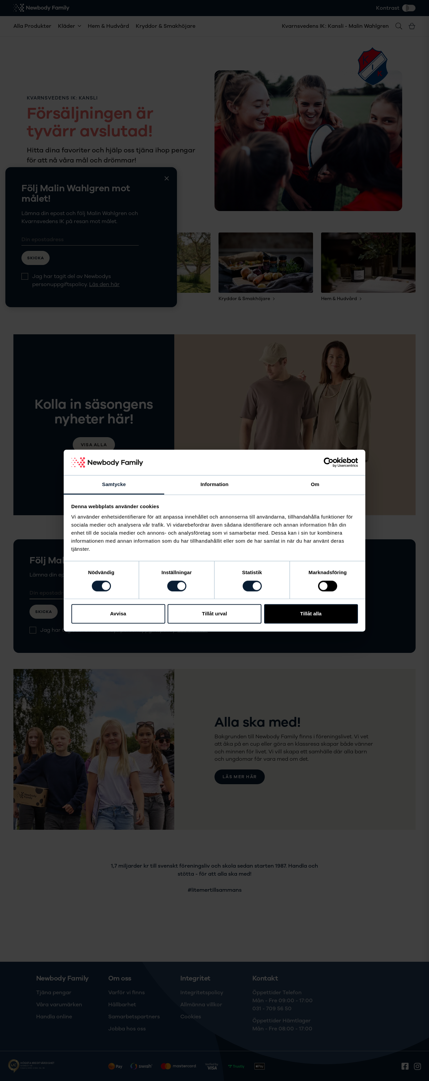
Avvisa (118, 614)
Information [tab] (214, 484)
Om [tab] (315, 484)
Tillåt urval (214, 614)
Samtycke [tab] (114, 484)
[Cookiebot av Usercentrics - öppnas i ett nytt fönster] (328, 462)
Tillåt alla (311, 614)
